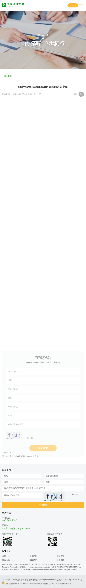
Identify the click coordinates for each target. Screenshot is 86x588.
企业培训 (33, 556)
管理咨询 (60, 556)
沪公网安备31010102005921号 (18, 583)
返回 (75, 95)
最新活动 (6, 560)
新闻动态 (33, 560)
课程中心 (6, 556)
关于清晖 (60, 560)
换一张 (30, 449)
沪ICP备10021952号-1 (74, 580)
